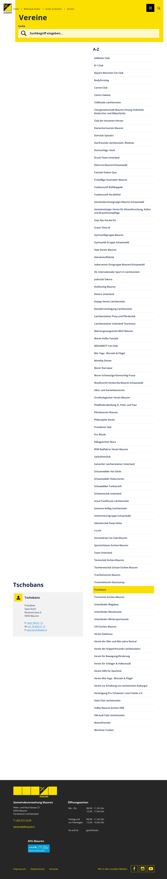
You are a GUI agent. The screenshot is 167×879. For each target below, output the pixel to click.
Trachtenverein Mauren (107, 574)
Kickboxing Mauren (105, 286)
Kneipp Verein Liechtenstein (109, 301)
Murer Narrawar (103, 368)
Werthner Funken (104, 730)
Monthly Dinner (103, 360)
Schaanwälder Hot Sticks (107, 471)
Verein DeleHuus (103, 634)
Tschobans (100, 589)
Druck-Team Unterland (106, 157)
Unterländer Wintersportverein (111, 619)
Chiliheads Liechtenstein (107, 102)
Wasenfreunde (102, 722)
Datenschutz (37, 869)
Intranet (53, 869)
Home (16, 9)
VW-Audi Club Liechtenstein (109, 715)
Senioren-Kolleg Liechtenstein (110, 508)
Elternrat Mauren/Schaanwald (110, 165)
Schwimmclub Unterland (107, 493)
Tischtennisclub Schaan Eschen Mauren (116, 567)
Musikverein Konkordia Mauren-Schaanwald (118, 382)
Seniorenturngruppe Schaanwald (112, 515)
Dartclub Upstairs (104, 135)
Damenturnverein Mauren (108, 128)
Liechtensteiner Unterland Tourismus (114, 323)
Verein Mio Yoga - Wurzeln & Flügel (113, 678)
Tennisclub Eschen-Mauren (109, 560)
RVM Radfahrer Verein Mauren (111, 449)
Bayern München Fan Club (108, 72)
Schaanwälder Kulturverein (109, 478)
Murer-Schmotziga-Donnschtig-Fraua (114, 375)
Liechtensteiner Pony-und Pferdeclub (114, 316)
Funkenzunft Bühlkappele (108, 187)
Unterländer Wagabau (106, 604)
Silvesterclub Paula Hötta (108, 523)
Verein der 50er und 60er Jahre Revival (115, 641)
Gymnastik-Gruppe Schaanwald (111, 242)
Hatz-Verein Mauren (105, 249)
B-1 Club (98, 65)
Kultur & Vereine (53, 9)
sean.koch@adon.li (36, 630)
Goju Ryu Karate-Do (105, 220)
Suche (21, 26)
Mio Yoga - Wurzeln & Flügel (109, 353)
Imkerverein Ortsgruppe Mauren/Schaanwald (119, 264)
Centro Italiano (102, 95)
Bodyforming (101, 80)
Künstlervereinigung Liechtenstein (113, 308)
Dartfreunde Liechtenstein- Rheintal (114, 142)
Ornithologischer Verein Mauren (112, 397)
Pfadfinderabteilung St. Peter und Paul (115, 405)
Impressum (19, 869)
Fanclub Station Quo (105, 172)
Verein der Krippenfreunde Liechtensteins (117, 648)
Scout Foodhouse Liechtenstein (111, 501)
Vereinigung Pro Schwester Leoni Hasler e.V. (118, 693)
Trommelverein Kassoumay (109, 582)
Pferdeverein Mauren (106, 412)
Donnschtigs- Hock (104, 150)
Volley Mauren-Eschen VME (109, 707)
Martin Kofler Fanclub (106, 338)
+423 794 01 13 (35, 623)
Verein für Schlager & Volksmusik (112, 663)
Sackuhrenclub (102, 456)
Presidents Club (102, 427)
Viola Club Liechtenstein (107, 700)
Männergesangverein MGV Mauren (113, 331)
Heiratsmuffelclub (104, 257)
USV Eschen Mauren (105, 626)
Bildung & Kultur (32, 9)
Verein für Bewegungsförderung (112, 656)
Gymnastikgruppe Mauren (108, 235)
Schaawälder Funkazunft (108, 486)
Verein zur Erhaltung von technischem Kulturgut (120, 685)
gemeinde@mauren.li (24, 826)
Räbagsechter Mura (105, 441)
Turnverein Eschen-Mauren (109, 597)
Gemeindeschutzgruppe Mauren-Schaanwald (119, 202)
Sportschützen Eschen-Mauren (111, 545)
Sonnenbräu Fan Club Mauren (110, 538)
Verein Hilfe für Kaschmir (108, 671)
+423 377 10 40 (23, 820)
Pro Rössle (100, 434)
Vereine (70, 9)
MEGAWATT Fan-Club (106, 345)
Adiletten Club (102, 58)
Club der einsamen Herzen (108, 120)
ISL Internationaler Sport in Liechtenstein (117, 272)
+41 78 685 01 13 (36, 626)
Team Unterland (103, 552)
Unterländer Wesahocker (108, 611)
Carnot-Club (100, 87)
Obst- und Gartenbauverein (109, 390)
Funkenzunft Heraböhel (107, 194)
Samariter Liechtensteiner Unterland (114, 464)
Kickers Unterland (104, 294)
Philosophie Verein (104, 419)
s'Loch (97, 530)
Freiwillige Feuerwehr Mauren (110, 179)
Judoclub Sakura (103, 279)
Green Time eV (102, 227)
